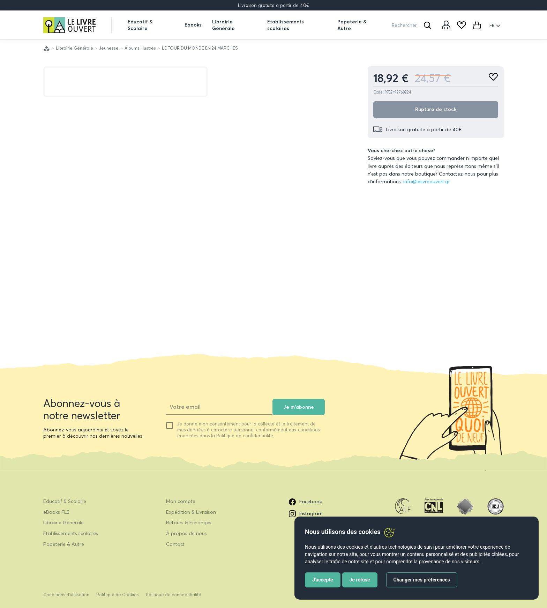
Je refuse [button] (360, 580)
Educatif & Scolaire (140, 24)
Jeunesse (109, 48)
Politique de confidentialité (173, 594)
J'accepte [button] (322, 580)
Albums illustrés (140, 48)
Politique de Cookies (117, 594)
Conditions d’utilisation (66, 594)
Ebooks (193, 25)
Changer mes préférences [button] (422, 580)
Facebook (305, 501)
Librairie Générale (223, 24)
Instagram (306, 513)
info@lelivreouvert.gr (426, 181)
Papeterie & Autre (352, 24)
